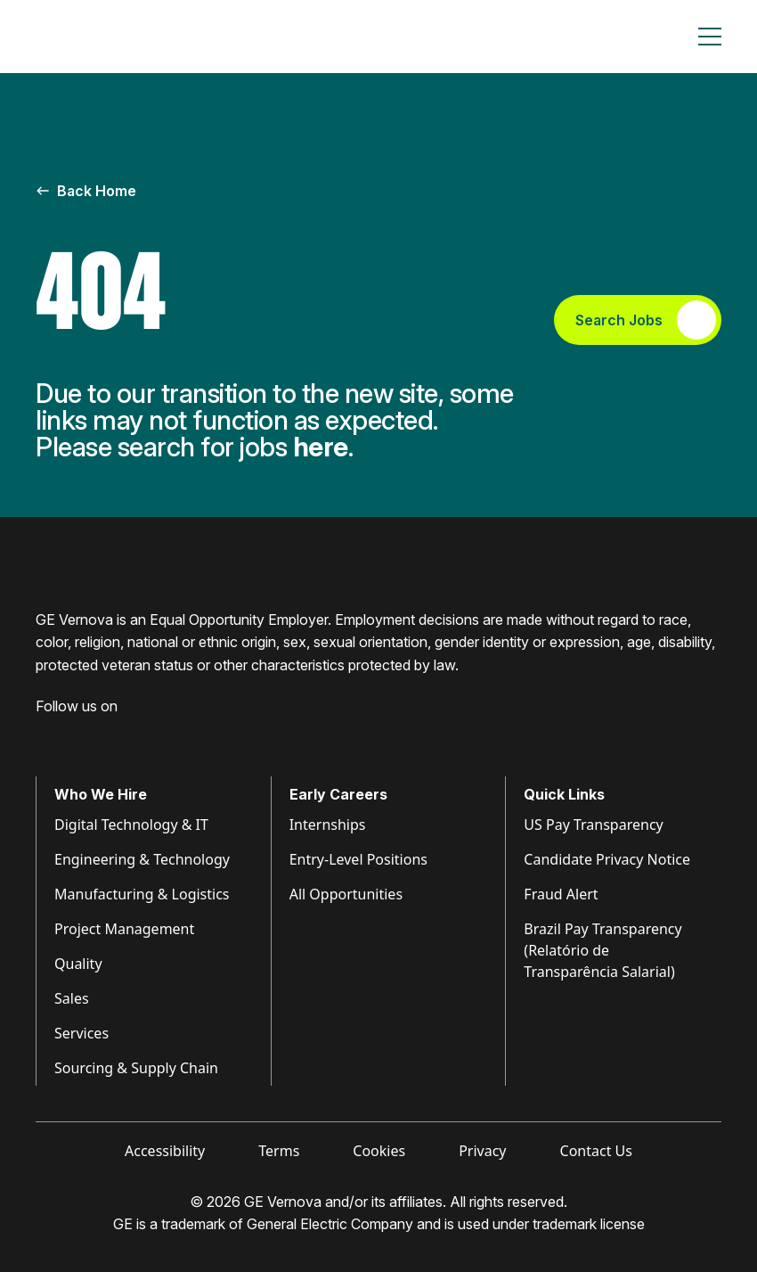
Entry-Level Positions (358, 859)
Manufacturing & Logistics (142, 894)
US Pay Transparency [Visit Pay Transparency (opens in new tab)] (593, 824)
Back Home (86, 191)
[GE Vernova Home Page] (121, 36)
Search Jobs (645, 320)
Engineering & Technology (142, 859)
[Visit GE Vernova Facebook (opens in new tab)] (43, 733)
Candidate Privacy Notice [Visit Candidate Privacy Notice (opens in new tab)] (607, 859)
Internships (327, 824)
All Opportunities (346, 894)
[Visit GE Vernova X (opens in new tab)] (177, 733)
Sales (71, 998)
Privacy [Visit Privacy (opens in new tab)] (482, 1151)
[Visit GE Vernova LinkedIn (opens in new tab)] (75, 733)
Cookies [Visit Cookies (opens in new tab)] (379, 1151)
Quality (78, 963)
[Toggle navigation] (709, 36)
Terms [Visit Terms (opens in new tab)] (278, 1151)
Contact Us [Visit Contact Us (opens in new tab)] (596, 1151)
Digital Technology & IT (131, 824)
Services (81, 1033)
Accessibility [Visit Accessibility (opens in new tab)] (165, 1151)
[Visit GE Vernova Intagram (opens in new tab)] (107, 733)
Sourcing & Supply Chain (136, 1068)
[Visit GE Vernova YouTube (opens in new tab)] (142, 733)
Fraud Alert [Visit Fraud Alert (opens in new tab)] (561, 894)
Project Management (124, 929)
